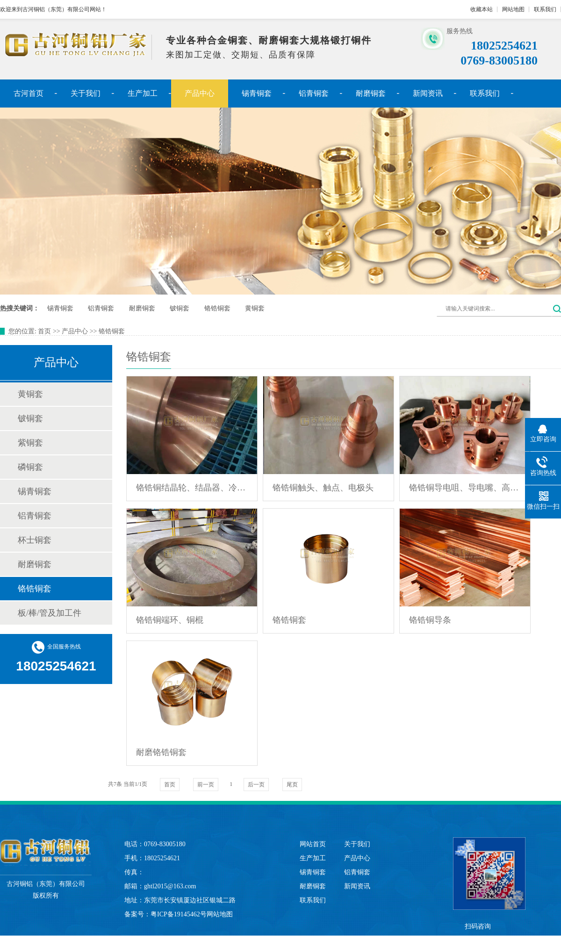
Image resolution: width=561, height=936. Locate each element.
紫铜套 (30, 442)
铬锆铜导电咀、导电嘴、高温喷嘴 (465, 487)
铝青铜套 (314, 93)
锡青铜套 (257, 93)
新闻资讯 (428, 93)
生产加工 (143, 93)
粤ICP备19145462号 (179, 914)
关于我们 (86, 93)
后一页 (256, 784)
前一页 (205, 784)
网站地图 (513, 9)
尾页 (292, 784)
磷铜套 (30, 467)
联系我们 (545, 9)
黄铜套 (255, 308)
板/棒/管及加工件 (49, 613)
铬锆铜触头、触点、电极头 (323, 487)
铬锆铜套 (217, 308)
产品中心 (200, 93)
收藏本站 (481, 9)
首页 (44, 331)
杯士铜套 (34, 540)
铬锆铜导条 (430, 620)
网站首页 (313, 844)
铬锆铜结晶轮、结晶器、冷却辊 (192, 487)
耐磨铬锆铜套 (161, 752)
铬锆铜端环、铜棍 (169, 620)
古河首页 (28, 93)
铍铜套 (179, 308)
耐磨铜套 (371, 93)
